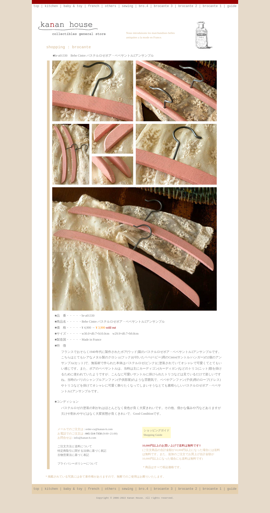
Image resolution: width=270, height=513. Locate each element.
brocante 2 (187, 6)
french (93, 6)
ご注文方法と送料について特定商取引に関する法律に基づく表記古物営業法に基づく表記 (81, 450)
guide (232, 6)
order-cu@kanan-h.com (99, 429)
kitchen (51, 6)
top (36, 6)
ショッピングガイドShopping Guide (156, 432)
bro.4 (143, 6)
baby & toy (72, 6)
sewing (127, 6)
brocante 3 (163, 6)
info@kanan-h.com (85, 437)
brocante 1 (212, 6)
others (110, 6)
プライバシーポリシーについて (77, 463)
